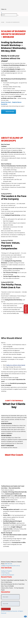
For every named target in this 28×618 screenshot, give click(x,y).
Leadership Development (7, 575)
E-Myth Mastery (5, 573)
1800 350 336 (8, 563)
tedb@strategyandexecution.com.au (10, 565)
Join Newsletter (6, 609)
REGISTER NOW (10, 111)
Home (2, 22)
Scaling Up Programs (6, 571)
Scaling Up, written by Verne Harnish (15, 365)
